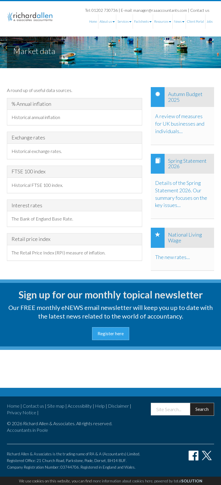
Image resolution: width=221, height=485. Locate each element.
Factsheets (143, 21)
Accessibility (80, 406)
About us (107, 21)
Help (100, 406)
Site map (55, 406)
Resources (162, 21)
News (179, 21)
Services (124, 21)
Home (93, 21)
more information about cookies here (123, 481)
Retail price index (31, 239)
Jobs (210, 21)
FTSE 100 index (28, 172)
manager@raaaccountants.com (160, 10)
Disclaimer (118, 406)
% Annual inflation (31, 104)
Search (202, 409)
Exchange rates (28, 138)
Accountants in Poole (27, 430)
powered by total (178, 481)
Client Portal (195, 21)
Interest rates (27, 205)
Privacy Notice (21, 412)
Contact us (199, 10)
